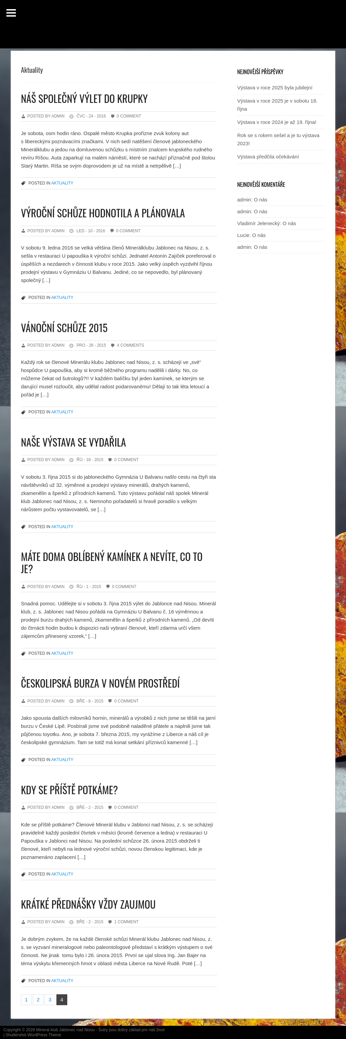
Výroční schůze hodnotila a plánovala (103, 212)
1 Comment (126, 921)
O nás (260, 199)
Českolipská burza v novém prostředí (100, 683)
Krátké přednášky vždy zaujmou (88, 904)
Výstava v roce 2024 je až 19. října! (276, 122)
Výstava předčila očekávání (268, 156)
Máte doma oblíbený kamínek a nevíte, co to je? (111, 562)
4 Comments (130, 345)
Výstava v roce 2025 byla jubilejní (275, 87)
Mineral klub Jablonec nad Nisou (65, 1029)
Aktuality (62, 183)
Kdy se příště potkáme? (69, 789)
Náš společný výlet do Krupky (84, 98)
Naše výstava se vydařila (73, 442)
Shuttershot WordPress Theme (33, 1035)
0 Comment (129, 116)
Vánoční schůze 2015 (64, 327)
